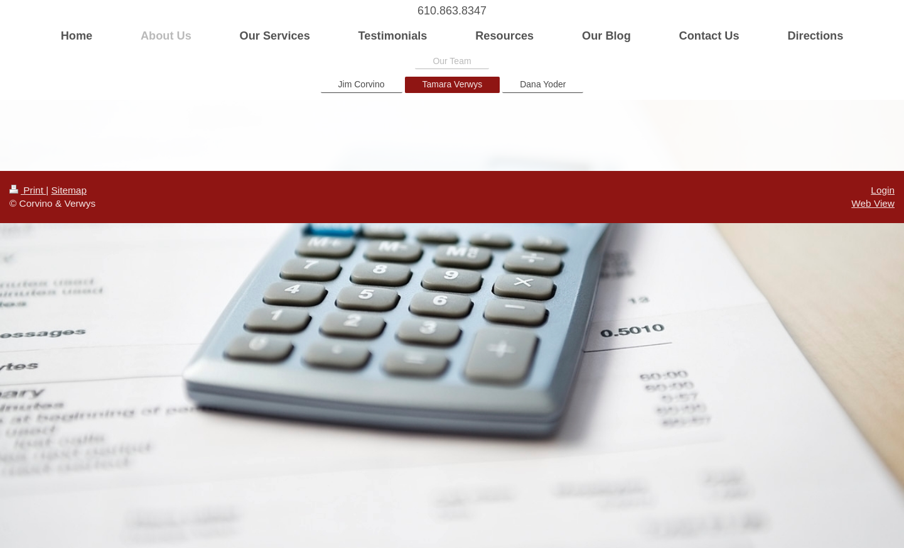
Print (27, 190)
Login (883, 190)
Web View (873, 203)
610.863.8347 (452, 10)
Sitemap (68, 190)
